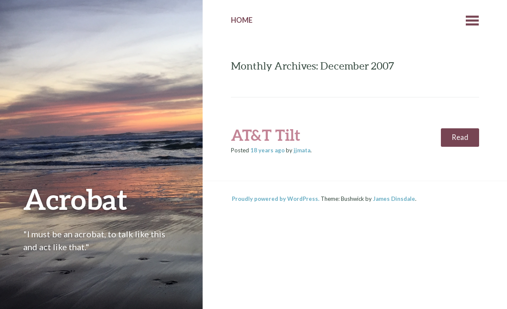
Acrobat (75, 199)
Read (460, 137)
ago (267, 150)
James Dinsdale (394, 198)
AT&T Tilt (265, 134)
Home (241, 20)
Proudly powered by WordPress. (275, 198)
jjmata (302, 150)
